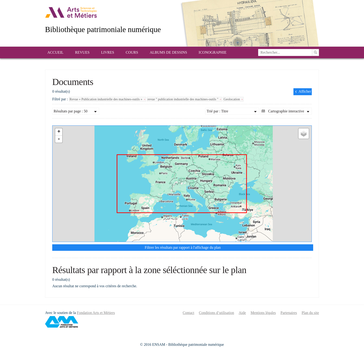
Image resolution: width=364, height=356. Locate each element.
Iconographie (213, 52)
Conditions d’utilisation (216, 313)
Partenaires (288, 313)
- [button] (58, 139)
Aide (242, 313)
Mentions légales (263, 313)
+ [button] (58, 131)
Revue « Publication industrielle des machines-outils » (107, 99)
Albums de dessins (168, 52)
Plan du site (310, 313)
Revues (82, 52)
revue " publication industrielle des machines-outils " (184, 99)
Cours (132, 52)
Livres (107, 52)
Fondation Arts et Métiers (96, 313)
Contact (188, 313)
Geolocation (233, 99)
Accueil (55, 52)
